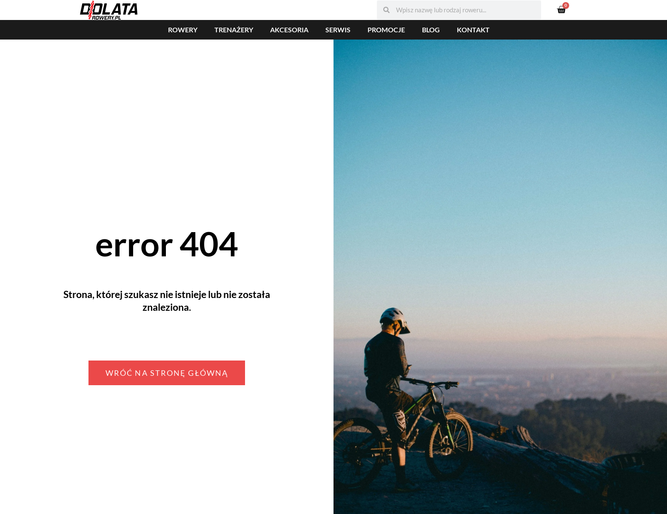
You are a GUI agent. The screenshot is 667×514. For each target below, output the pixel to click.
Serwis (338, 30)
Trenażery (233, 30)
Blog (431, 30)
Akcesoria (289, 30)
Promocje (386, 30)
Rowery (182, 30)
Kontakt (473, 30)
